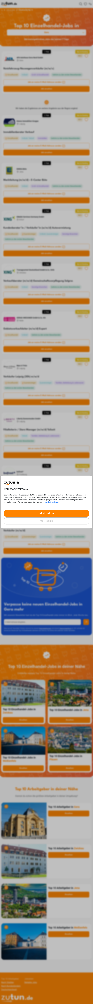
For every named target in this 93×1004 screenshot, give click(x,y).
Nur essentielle (46, 521)
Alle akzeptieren (46, 513)
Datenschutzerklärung (50, 502)
